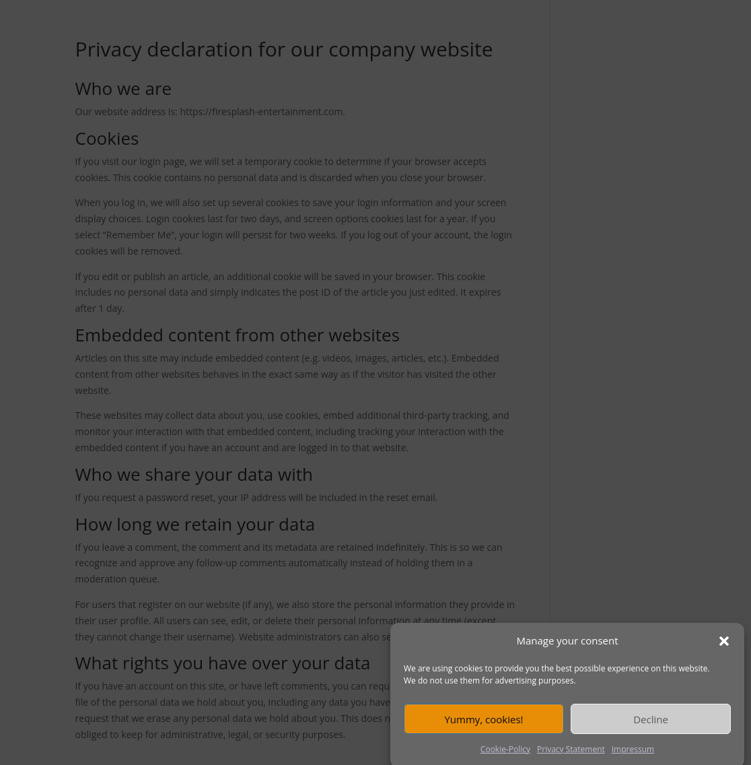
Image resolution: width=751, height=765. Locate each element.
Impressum (633, 754)
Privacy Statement (571, 754)
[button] (724, 646)
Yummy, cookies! (483, 724)
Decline (650, 724)
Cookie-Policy (505, 754)
